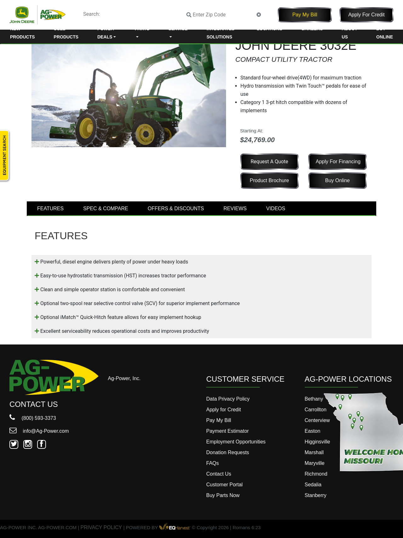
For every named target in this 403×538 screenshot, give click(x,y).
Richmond (316, 474)
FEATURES (50, 208)
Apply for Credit (366, 14)
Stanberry (315, 495)
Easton (313, 431)
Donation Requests (227, 452)
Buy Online (384, 32)
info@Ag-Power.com (39, 431)
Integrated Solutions (221, 32)
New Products (22, 32)
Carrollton (315, 409)
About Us (349, 32)
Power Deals (105, 32)
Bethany (314, 399)
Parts (142, 28)
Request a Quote (269, 162)
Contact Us (218, 474)
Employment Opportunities (236, 441)
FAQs (212, 463)
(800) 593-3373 (32, 418)
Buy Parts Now (223, 495)
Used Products (66, 32)
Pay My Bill (304, 14)
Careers (312, 28)
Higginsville (317, 441)
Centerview (317, 420)
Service (178, 28)
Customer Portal (224, 484)
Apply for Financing (338, 161)
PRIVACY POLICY (101, 527)
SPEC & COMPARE (105, 208)
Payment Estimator (227, 431)
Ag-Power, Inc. (124, 378)
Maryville (315, 463)
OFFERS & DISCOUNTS (176, 208)
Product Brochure (269, 180)
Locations (269, 28)
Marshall (314, 452)
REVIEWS (235, 208)
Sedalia (313, 484)
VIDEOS (275, 208)
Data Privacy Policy (228, 399)
